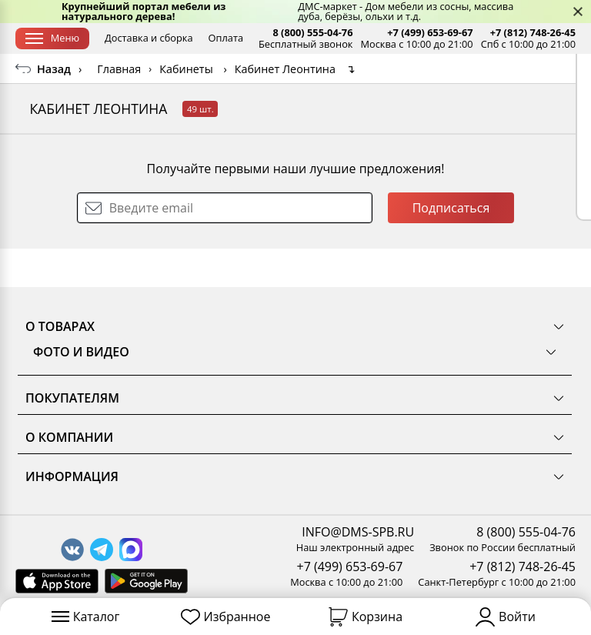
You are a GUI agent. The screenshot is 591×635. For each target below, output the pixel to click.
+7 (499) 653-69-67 (429, 32)
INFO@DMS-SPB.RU (358, 531)
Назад (54, 107)
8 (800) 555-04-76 (312, 32)
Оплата (226, 38)
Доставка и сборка (149, 38)
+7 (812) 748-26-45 (533, 32)
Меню (52, 38)
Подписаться (451, 246)
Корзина (365, 617)
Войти (506, 617)
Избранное (226, 617)
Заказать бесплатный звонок (495, 72)
